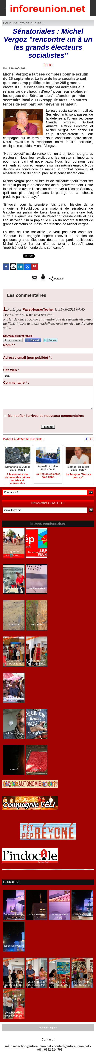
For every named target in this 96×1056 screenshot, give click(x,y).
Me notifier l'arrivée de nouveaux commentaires (46, 416)
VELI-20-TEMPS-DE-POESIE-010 (36, 662)
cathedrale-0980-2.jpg (59, 916)
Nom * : (9, 345)
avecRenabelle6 (14, 588)
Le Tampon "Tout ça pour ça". (78, 476)
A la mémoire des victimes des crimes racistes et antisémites (17, 477)
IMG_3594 (36, 624)
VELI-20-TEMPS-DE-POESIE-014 (82, 983)
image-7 (36, 769)
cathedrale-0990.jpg (14, 914)
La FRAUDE (11, 882)
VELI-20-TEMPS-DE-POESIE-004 (36, 983)
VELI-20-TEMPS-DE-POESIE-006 (59, 983)
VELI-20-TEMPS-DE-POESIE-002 (14, 1015)
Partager (56, 278)
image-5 (14, 769)
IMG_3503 (14, 624)
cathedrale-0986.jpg (14, 946)
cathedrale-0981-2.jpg (36, 916)
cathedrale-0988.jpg (82, 914)
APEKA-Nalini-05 (36, 733)
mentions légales (48, 1027)
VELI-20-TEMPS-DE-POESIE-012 (14, 662)
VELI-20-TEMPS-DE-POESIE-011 (14, 983)
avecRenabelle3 (37, 588)
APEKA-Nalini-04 (13, 733)
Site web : (11, 370)
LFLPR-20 (14, 552)
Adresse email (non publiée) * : (27, 357)
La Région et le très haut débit (48, 476)
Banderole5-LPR (36, 552)
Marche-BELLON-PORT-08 (14, 698)
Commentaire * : (16, 382)
